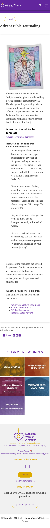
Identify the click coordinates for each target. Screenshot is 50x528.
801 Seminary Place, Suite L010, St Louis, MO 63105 (25, 446)
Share (7, 335)
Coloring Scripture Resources (25, 305)
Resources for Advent (22, 313)
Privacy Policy (23, 451)
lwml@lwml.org (24, 481)
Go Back (10, 19)
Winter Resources (20, 310)
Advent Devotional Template (20, 137)
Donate (25, 475)
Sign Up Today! (25, 504)
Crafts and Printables (21, 307)
